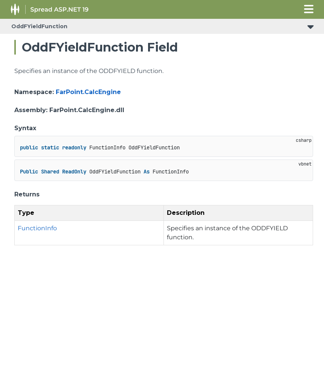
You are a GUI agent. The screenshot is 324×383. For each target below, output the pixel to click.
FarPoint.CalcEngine (88, 92)
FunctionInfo (37, 228)
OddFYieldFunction (39, 26)
